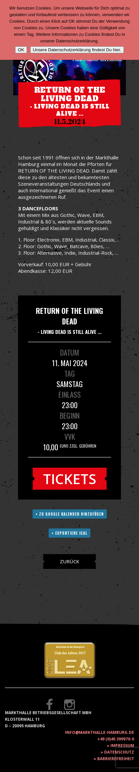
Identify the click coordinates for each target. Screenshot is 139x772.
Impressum (122, 745)
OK (21, 49)
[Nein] (130, 30)
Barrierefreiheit (115, 758)
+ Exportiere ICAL (69, 533)
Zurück (69, 561)
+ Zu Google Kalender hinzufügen (69, 514)
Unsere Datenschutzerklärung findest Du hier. (77, 49)
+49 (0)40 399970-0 (115, 739)
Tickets (69, 478)
